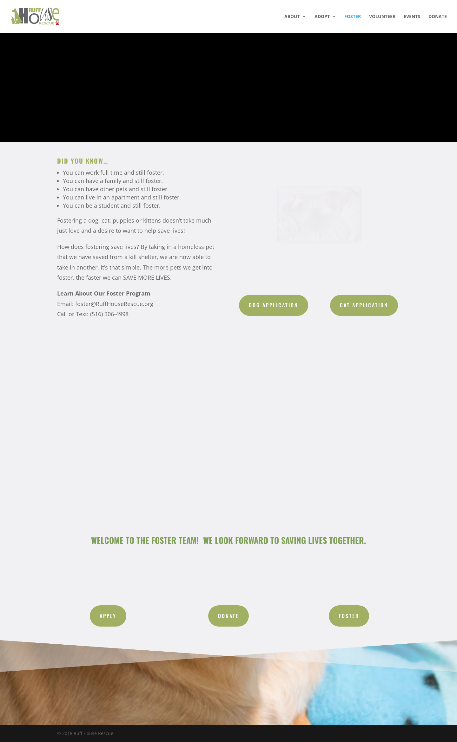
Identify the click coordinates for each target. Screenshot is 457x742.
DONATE (437, 16)
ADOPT (322, 16)
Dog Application (273, 305)
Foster (349, 616)
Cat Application (364, 305)
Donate (228, 616)
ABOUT (292, 16)
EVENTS (412, 16)
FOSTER (352, 16)
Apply (108, 616)
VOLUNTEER (382, 16)
